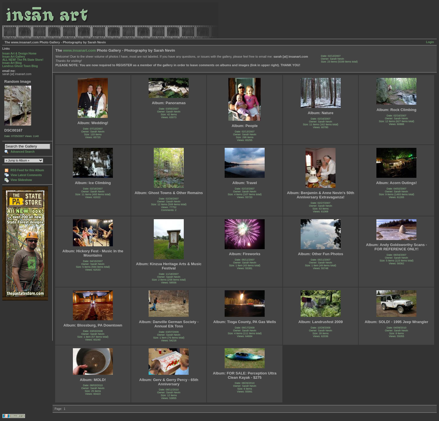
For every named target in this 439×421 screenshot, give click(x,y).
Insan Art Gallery (13, 56)
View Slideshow (21, 180)
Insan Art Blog (12, 63)
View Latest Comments (26, 175)
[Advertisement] (20, 321)
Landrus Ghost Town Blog (20, 66)
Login (430, 42)
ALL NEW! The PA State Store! (22, 59)
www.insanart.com (79, 50)
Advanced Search (23, 151)
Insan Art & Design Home (19, 53)
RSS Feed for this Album (27, 170)
